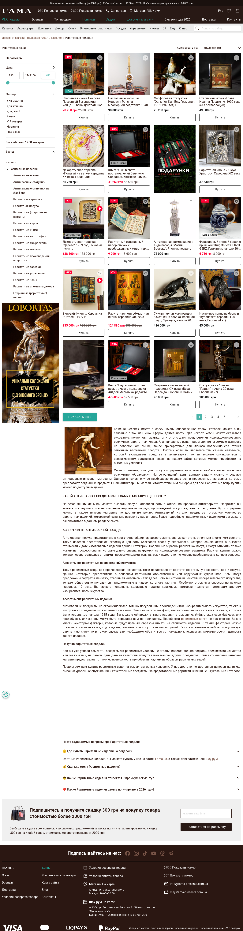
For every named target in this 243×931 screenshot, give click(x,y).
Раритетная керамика (27, 199)
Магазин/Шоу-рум (144, 11)
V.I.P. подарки (11, 19)
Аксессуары (25, 28)
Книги (72, 28)
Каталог (7, 28)
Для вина (44, 28)
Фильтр (30, 94)
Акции (110, 19)
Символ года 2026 (177, 19)
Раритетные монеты (27, 249)
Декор (59, 28)
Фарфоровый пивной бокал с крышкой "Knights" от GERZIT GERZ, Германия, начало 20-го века (220, 245)
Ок (48, 75)
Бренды (37, 19)
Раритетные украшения (29, 273)
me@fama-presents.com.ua (185, 892)
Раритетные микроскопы (30, 243)
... (231, 417)
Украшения (138, 28)
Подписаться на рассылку (206, 827)
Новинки (88, 19)
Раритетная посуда (26, 206)
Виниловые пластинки (96, 28)
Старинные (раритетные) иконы (30, 295)
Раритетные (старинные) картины (30, 215)
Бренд (31, 151)
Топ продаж (62, 19)
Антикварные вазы (26, 175)
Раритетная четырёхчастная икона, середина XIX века (128, 315)
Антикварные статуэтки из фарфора (31, 191)
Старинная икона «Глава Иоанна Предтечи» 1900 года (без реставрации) (220, 101)
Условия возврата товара (20, 897)
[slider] (7, 82)
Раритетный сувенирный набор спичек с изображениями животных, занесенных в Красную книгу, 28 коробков (129, 245)
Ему (172, 28)
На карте (108, 884)
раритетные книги (194, 619)
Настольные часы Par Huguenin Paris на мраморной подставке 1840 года (128, 101)
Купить (84, 117)
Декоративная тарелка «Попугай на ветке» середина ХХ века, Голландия (83, 173)
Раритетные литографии (29, 236)
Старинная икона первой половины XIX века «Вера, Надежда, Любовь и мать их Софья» (174, 388)
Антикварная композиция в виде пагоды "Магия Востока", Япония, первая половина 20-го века (173, 245)
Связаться (116, 11)
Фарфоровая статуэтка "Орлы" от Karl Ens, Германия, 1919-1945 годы (174, 101)
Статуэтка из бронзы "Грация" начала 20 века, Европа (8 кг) (216, 388)
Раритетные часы (25, 280)
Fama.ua (161, 759)
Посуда (120, 28)
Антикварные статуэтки (29, 182)
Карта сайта (50, 882)
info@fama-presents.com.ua (186, 884)
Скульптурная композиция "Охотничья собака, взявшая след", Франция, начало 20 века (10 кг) (174, 317)
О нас (183, 28)
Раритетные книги (25, 230)
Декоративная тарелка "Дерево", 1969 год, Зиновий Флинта (82, 245)
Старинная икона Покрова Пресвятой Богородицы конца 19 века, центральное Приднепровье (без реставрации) (82, 101)
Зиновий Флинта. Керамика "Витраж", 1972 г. (82, 315)
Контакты (234, 19)
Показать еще (79, 417)
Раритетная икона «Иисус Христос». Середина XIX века (219, 171)
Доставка (209, 19)
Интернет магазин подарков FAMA (25, 37)
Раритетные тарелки (27, 267)
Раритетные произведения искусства (31, 258)
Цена (30, 67)
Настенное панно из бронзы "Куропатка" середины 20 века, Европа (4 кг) (219, 317)
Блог (45, 890)
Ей (164, 28)
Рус (220, 11)
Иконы (154, 28)
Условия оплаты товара (59, 875)
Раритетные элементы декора (33, 286)
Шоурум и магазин (139, 19)
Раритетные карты (25, 223)
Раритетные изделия (23, 169)
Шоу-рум (211, 759)
